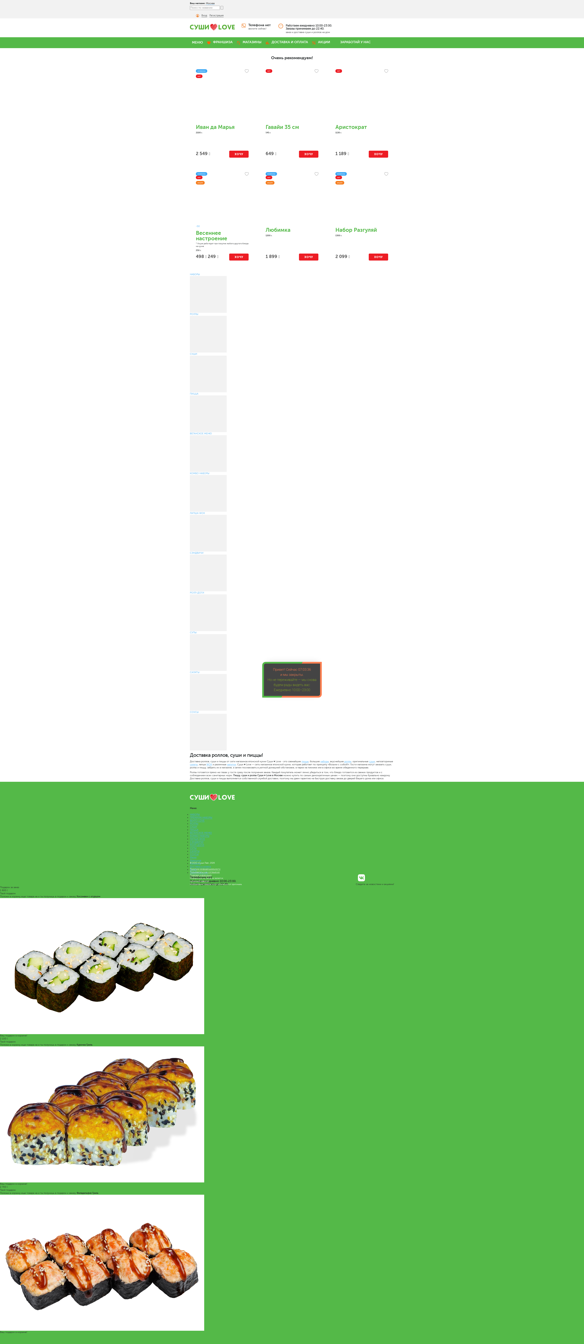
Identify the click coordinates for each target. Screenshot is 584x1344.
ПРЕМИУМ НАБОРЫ (201, 817)
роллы (347, 761)
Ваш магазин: (197, 3)
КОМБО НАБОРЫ (199, 836)
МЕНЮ (197, 42)
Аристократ (351, 127)
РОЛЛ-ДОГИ (197, 845)
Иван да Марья (215, 127)
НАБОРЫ (195, 814)
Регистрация (216, 15)
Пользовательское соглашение (205, 872)
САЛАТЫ (194, 851)
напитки (231, 764)
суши (372, 761)
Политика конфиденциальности (205, 869)
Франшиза (195, 860)
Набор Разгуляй (356, 230)
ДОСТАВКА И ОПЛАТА (290, 42)
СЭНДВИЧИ (197, 842)
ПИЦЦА (194, 830)
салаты (194, 764)
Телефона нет (259, 25)
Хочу (239, 154)
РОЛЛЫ (194, 823)
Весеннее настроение (211, 236)
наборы (324, 761)
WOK (209, 764)
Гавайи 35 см (282, 127)
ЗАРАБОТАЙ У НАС (355, 42)
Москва (210, 3)
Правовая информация (201, 875)
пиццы (305, 761)
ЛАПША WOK (197, 839)
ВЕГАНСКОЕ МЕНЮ (201, 833)
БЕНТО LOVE (197, 820)
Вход (204, 15)
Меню (193, 857)
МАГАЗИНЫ (252, 42)
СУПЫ (193, 848)
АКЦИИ (324, 42)
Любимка (278, 230)
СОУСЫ (194, 854)
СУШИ (193, 826)
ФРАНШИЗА (223, 42)
